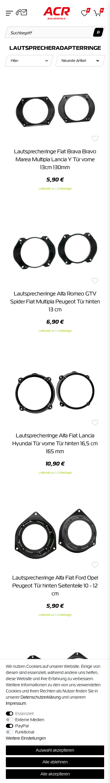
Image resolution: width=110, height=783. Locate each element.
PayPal (22, 725)
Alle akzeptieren (55, 774)
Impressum (16, 703)
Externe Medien (29, 719)
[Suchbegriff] (55, 32)
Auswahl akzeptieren (55, 750)
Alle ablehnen (55, 762)
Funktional (24, 732)
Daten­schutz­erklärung (41, 697)
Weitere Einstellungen (26, 738)
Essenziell (24, 713)
